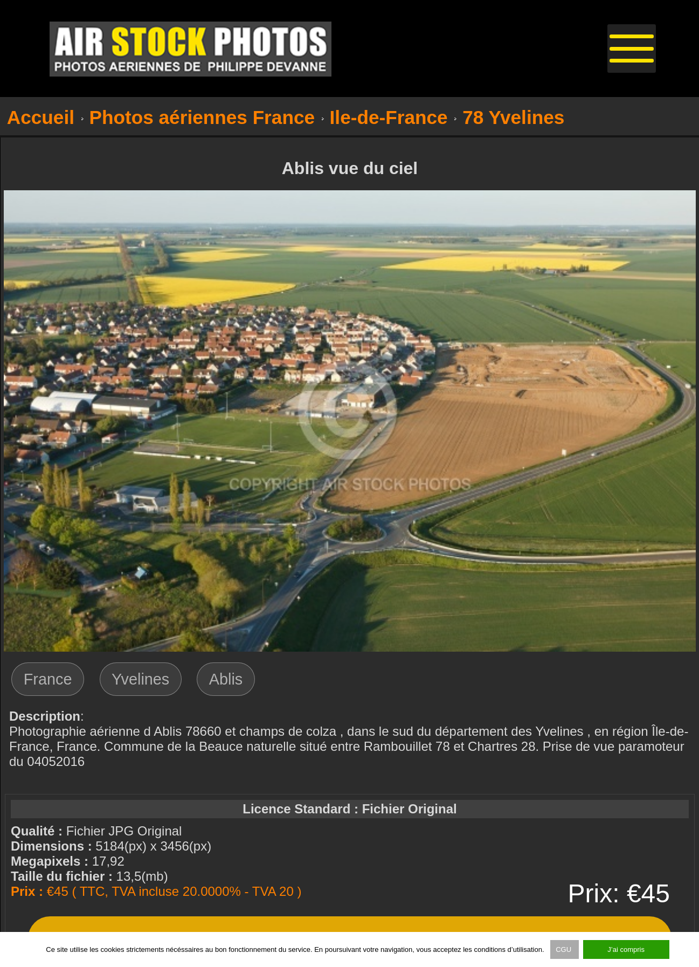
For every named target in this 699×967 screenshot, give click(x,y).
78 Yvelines (513, 117)
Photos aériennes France (202, 117)
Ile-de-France (389, 117)
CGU (564, 949)
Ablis (226, 679)
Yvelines (140, 679)
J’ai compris (626, 949)
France (48, 679)
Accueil (40, 117)
